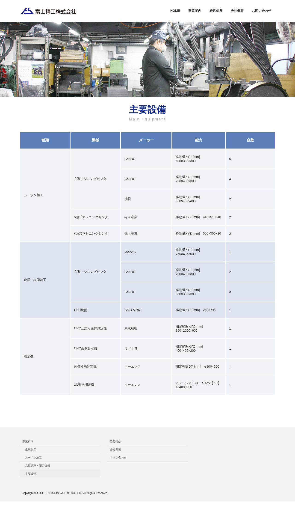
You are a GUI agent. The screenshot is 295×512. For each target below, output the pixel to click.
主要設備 (30, 473)
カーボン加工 (33, 457)
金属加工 (30, 449)
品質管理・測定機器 (37, 465)
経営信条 (115, 441)
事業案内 (27, 441)
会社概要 (115, 449)
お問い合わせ (118, 457)
